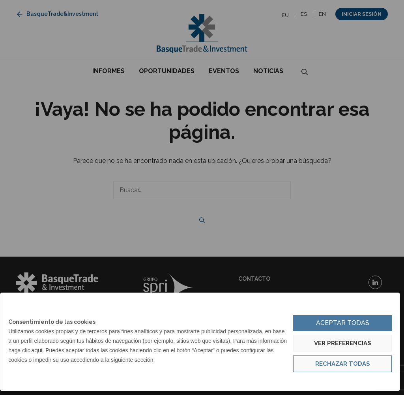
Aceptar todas (342, 323)
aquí (37, 350)
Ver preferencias (342, 343)
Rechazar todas (342, 363)
